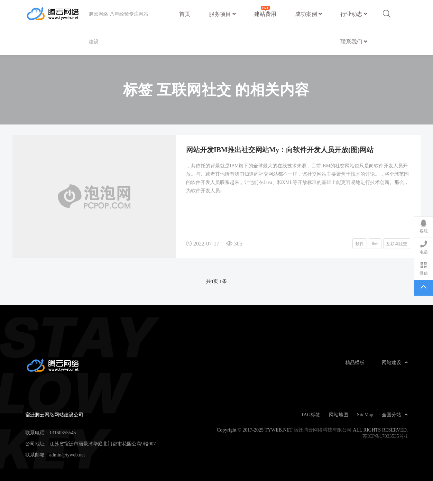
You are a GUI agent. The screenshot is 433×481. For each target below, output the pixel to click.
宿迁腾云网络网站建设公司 (57, 14)
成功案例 (308, 14)
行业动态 (353, 14)
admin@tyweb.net (67, 454)
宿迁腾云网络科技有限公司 (323, 429)
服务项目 (222, 14)
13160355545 (62, 432)
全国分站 (395, 414)
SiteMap (365, 414)
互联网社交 (396, 243)
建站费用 (265, 10)
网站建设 (395, 362)
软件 (360, 243)
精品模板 (355, 362)
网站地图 (338, 414)
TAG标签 (310, 414)
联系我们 (353, 41)
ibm (375, 243)
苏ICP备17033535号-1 (385, 436)
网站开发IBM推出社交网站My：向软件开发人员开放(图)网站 (280, 149)
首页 (184, 14)
